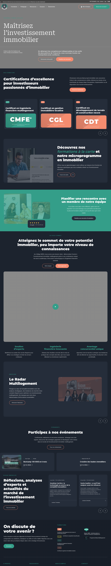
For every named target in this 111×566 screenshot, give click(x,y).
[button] (46, 59)
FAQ (98, 1)
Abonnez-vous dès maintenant (8, 1)
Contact (101, 1)
